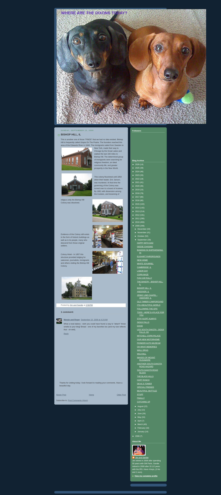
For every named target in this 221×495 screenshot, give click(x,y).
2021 (137, 182)
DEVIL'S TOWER (144, 384)
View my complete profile (146, 476)
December (142, 229)
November (142, 232)
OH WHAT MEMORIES (147, 347)
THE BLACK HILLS (145, 376)
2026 (137, 164)
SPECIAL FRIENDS (145, 387)
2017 (137, 197)
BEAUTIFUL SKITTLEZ (147, 391)
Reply (66, 334)
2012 (137, 215)
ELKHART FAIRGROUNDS (149, 256)
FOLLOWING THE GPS (147, 309)
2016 (137, 200)
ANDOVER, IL (143, 292)
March (140, 424)
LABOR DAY (142, 271)
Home (91, 395)
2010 (137, 222)
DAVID (140, 326)
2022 (137, 179)
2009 (137, 226)
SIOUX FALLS (143, 322)
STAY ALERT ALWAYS (146, 319)
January (141, 432)
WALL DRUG (142, 350)
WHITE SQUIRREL (145, 264)
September (142, 240)
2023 (137, 175)
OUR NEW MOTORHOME (148, 339)
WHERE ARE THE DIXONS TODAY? (94, 13)
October (141, 236)
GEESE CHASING (145, 247)
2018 (137, 193)
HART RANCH (143, 380)
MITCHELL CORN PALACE (149, 336)
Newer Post (61, 395)
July (140, 410)
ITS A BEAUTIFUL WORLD (148, 305)
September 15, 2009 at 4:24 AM (94, 320)
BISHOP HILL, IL (144, 288)
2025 (137, 168)
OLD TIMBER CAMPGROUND (150, 302)
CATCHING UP (143, 402)
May (140, 417)
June (140, 413)
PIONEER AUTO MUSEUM (149, 343)
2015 (137, 204)
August (141, 406)
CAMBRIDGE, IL (144, 267)
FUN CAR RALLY (144, 278)
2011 (137, 218)
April (140, 421)
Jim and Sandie (141, 458)
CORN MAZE (143, 275)
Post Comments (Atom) (78, 400)
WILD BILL (141, 354)
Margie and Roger (72, 320)
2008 (137, 436)
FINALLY (141, 398)
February (142, 428)
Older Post (121, 395)
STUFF (140, 394)
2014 (137, 208)
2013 (137, 211)
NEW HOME (142, 260)
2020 (137, 186)
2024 (137, 172)
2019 (137, 190)
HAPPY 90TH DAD (145, 243)
